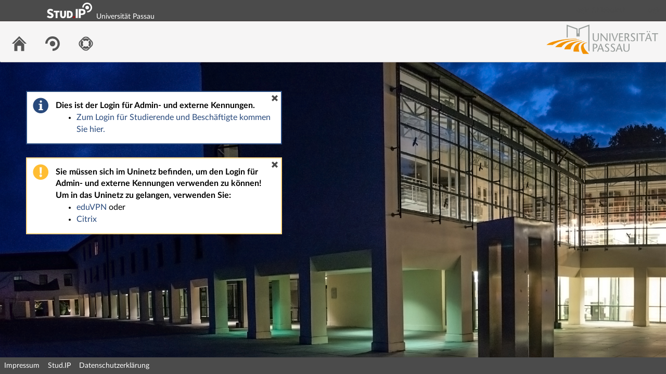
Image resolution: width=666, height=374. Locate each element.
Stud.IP (59, 365)
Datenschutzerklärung (114, 365)
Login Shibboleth (599, 10)
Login (653, 10)
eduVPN (91, 207)
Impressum (22, 365)
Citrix (86, 219)
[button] (275, 98)
